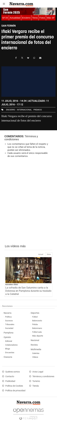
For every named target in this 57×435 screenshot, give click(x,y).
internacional (24, 110)
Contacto (9, 376)
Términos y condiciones (43, 376)
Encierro (26, 17)
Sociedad (9, 328)
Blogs (7, 349)
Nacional (35, 340)
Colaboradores (11, 345)
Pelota (35, 324)
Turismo (36, 381)
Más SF (51, 17)
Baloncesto (37, 320)
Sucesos (9, 320)
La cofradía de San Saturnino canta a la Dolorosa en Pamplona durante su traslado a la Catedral (28, 290)
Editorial (8, 341)
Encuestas (9, 352)
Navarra (7, 313)
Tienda (35, 386)
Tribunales (9, 324)
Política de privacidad (15, 390)
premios (37, 110)
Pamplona (8, 332)
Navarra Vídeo (11, 285)
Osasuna (8, 357)
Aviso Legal (37, 371)
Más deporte (37, 336)
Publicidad (10, 381)
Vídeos (35, 357)
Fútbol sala (37, 332)
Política (8, 317)
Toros (35, 17)
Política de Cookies (14, 386)
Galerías (35, 353)
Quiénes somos (12, 371)
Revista (34, 345)
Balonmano (37, 328)
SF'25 (5, 17)
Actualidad (15, 17)
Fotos (42, 17)
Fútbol (35, 317)
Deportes (35, 313)
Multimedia (36, 349)
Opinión (7, 337)
